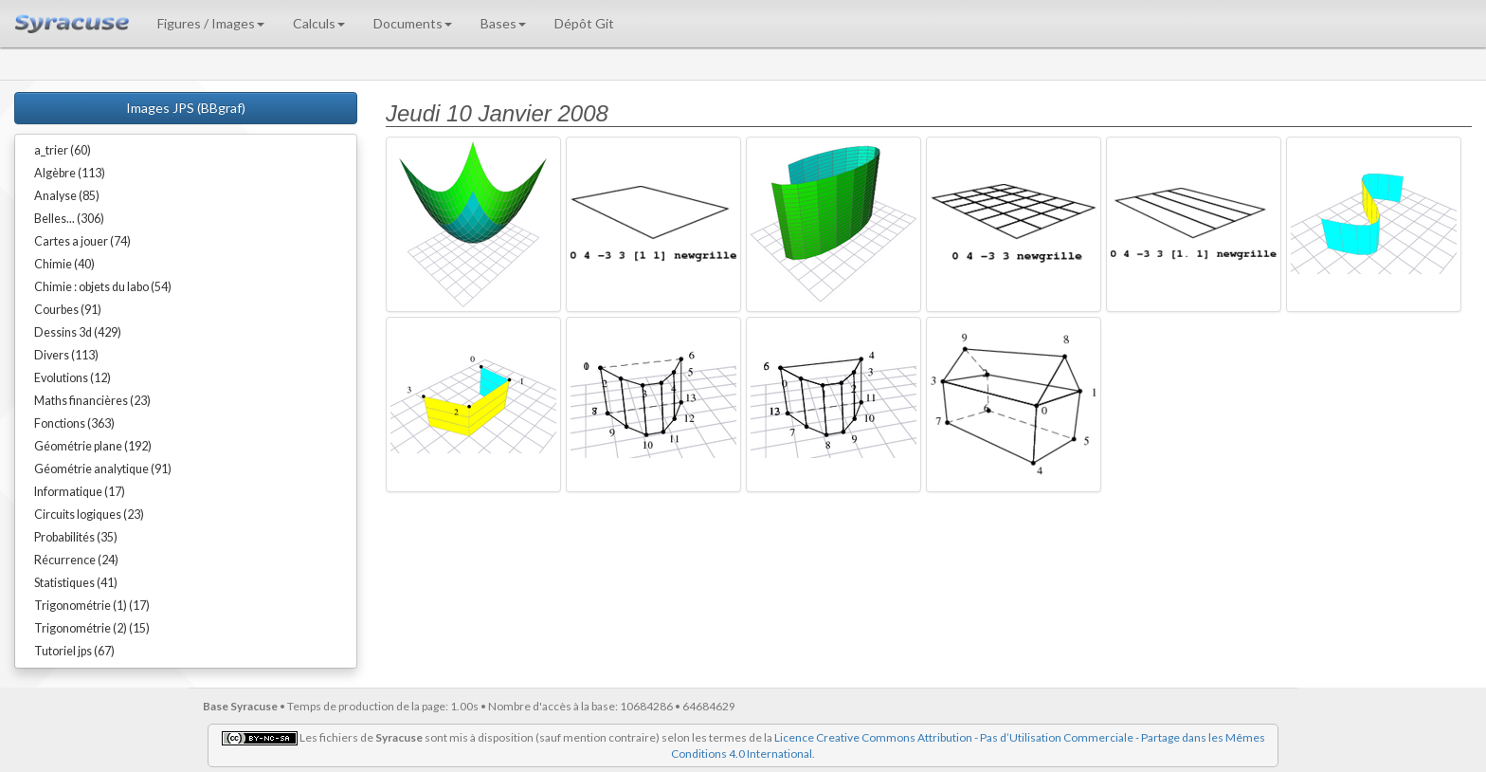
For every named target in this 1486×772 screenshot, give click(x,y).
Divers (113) (66, 355)
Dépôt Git (584, 23)
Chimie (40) (64, 264)
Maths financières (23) (92, 401)
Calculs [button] (319, 23)
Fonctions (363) (74, 423)
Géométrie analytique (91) (103, 469)
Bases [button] (503, 23)
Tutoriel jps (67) (74, 651)
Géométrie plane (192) (93, 446)
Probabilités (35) (76, 537)
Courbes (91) (67, 310)
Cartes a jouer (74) (82, 241)
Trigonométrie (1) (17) (92, 605)
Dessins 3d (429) (77, 332)
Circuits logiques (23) (89, 514)
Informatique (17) (79, 492)
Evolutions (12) (72, 378)
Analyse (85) (67, 196)
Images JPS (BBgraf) (185, 108)
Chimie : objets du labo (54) (103, 287)
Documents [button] (412, 23)
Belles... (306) (69, 218)
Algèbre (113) (69, 173)
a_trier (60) (62, 150)
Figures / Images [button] (210, 23)
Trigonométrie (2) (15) (92, 628)
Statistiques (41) (76, 583)
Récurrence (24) (76, 560)
